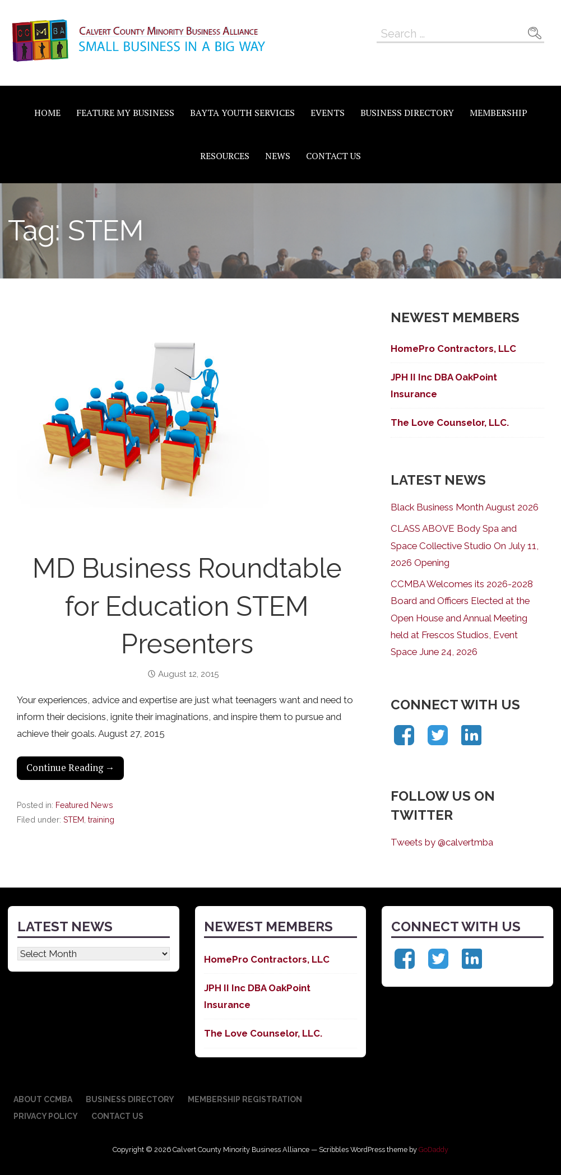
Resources (224, 156)
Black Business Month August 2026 (465, 507)
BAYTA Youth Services (242, 112)
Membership (498, 112)
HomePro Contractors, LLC (453, 348)
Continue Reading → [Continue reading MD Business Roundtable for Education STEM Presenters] (70, 767)
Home (47, 112)
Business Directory (407, 112)
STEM (73, 819)
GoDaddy (433, 1149)
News (277, 156)
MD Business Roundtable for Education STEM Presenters (187, 605)
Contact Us (333, 156)
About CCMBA (42, 1099)
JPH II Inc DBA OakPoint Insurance (444, 385)
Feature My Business (125, 112)
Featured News (84, 805)
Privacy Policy (45, 1116)
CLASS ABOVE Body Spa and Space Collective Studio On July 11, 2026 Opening (465, 545)
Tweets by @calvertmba (442, 842)
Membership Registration (245, 1099)
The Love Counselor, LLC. (450, 422)
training (101, 819)
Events (327, 112)
